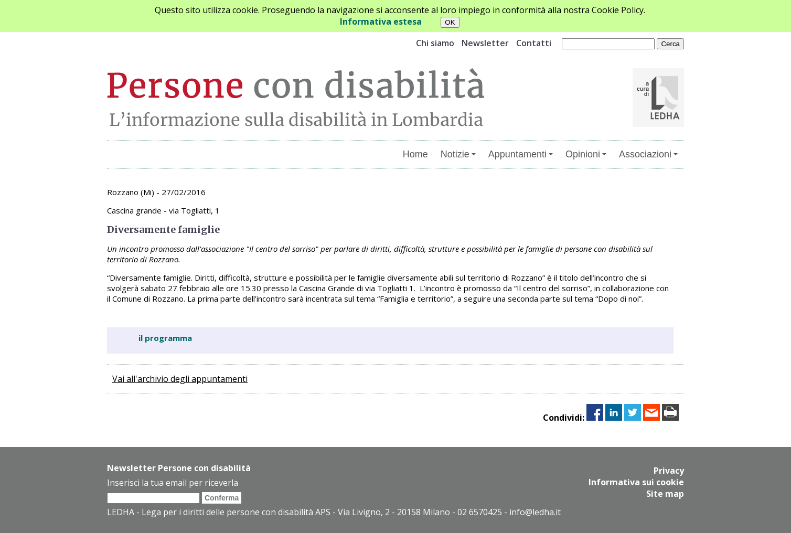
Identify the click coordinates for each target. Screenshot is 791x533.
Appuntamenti (520, 154)
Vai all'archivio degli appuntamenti (180, 379)
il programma (165, 338)
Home (415, 154)
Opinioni (585, 154)
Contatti (533, 43)
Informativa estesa (381, 21)
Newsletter (485, 43)
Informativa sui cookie (636, 482)
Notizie (458, 154)
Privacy (669, 470)
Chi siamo (435, 43)
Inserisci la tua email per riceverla (172, 482)
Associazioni (648, 154)
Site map (665, 493)
